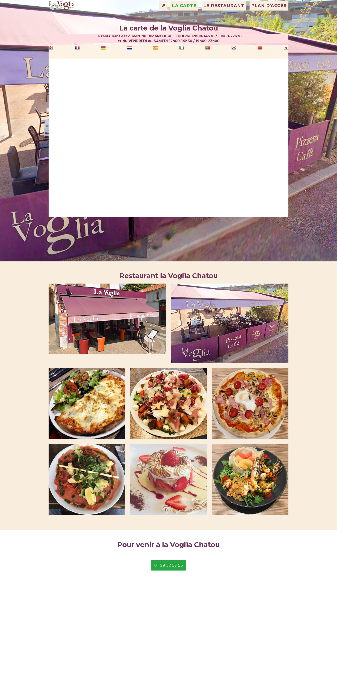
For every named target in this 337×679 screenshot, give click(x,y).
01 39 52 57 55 (168, 565)
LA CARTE (184, 16)
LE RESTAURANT (223, 16)
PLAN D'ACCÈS (269, 16)
